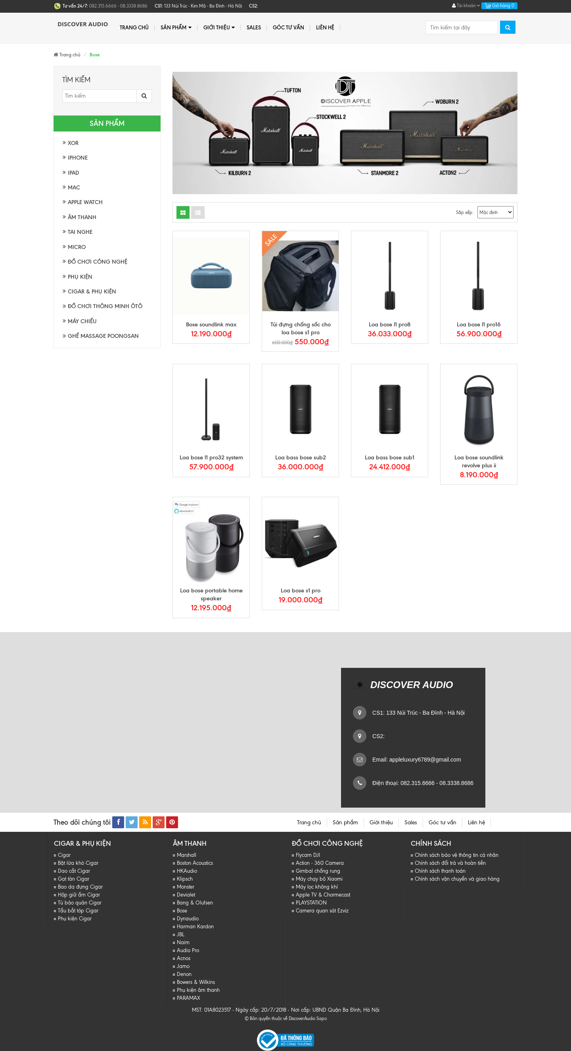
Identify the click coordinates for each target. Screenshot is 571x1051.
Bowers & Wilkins (196, 982)
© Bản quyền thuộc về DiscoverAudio (280, 1018)
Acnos (183, 958)
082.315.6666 (417, 783)
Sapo (321, 1018)
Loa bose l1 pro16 (479, 324)
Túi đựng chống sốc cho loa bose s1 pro (300, 328)
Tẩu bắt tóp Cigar (78, 911)
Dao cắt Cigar (74, 871)
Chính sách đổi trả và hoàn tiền (450, 863)
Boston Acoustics (195, 863)
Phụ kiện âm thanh (198, 990)
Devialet (186, 895)
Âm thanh (82, 217)
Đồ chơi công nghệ (97, 261)
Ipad (73, 173)
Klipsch (185, 879)
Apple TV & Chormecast (323, 895)
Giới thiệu (219, 27)
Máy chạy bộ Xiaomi (319, 879)
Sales (254, 27)
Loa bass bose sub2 (300, 457)
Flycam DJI (308, 855)
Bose (182, 911)
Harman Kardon (195, 927)
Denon (184, 974)
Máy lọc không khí (317, 887)
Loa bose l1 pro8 (389, 324)
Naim (183, 942)
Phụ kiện (80, 277)
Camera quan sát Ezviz (322, 911)
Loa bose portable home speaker (211, 594)
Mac (74, 187)
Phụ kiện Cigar (75, 919)
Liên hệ (325, 27)
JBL (180, 934)
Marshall (186, 855)
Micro (77, 247)
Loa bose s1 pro (300, 590)
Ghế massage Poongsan (101, 336)
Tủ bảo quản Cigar (80, 903)
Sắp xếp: (464, 212)
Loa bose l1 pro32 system (211, 457)
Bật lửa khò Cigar (78, 863)
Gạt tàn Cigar (73, 879)
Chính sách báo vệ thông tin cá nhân (456, 855)
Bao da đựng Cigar (80, 887)
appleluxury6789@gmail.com (424, 759)
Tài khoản (466, 5)
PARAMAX (188, 998)
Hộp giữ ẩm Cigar (79, 895)
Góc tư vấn (288, 27)
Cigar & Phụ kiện (92, 291)
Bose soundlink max (211, 324)
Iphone (78, 157)
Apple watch (85, 202)
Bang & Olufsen (195, 903)
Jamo (183, 966)
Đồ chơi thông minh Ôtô (102, 306)
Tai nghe (80, 232)
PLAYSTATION (311, 903)
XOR (73, 143)
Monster (185, 887)
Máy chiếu (82, 321)
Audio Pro (188, 950)
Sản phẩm (176, 27)
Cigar (64, 855)
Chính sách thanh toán (440, 871)
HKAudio (187, 871)
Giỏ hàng (499, 5)
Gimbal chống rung (318, 871)
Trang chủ (134, 27)
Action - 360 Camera (320, 863)
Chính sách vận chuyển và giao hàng (457, 879)
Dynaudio (188, 919)
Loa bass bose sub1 (389, 457)
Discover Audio (82, 24)
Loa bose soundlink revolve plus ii (479, 461)
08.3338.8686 (455, 783)
